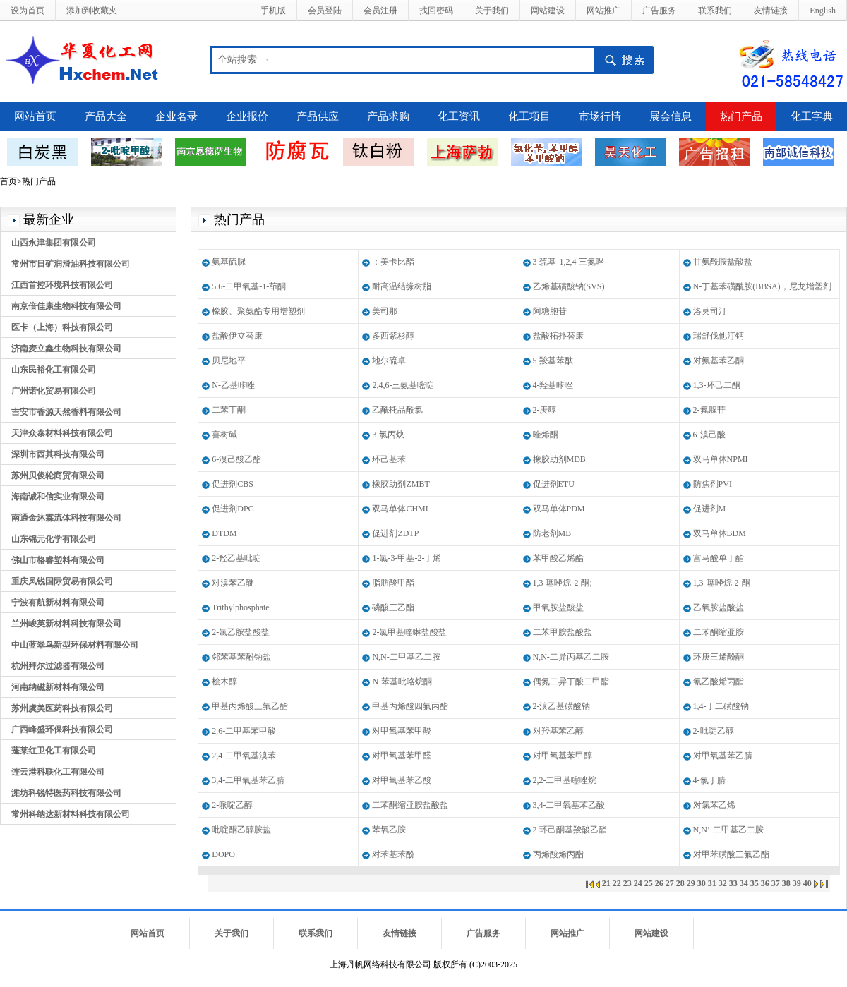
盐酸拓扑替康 (558, 336)
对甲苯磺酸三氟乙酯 (731, 854)
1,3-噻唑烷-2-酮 (721, 583)
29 (691, 883)
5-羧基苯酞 (553, 360)
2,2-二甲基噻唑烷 (565, 780)
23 (627, 883)
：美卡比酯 (393, 262)
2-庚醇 (545, 410)
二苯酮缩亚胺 (718, 632)
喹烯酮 (545, 435)
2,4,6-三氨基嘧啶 (403, 385)
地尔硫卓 (389, 360)
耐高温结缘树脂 (401, 286)
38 (786, 883)
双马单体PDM (559, 509)
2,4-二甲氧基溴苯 (244, 756)
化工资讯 (459, 116)
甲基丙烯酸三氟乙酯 (250, 706)
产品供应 (317, 116)
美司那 (384, 311)
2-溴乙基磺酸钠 (562, 706)
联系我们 (715, 11)
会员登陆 (325, 11)
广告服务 (659, 11)
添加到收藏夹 (91, 11)
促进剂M (709, 509)
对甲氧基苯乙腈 (722, 756)
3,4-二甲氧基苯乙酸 (569, 805)
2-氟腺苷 (709, 410)
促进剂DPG (233, 509)
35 (754, 883)
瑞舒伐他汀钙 (718, 336)
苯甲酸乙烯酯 (558, 558)
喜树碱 (224, 435)
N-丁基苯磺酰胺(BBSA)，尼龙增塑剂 (762, 286)
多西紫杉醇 (393, 336)
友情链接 (771, 11)
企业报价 (247, 116)
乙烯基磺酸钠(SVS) (569, 286)
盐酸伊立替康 (237, 336)
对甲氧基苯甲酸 (401, 731)
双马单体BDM (719, 533)
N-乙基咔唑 (233, 385)
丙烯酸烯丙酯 (558, 854)
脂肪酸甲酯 (393, 583)
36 (765, 883)
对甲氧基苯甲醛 (401, 756)
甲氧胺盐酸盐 (558, 607)
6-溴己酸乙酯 (236, 459)
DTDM (224, 533)
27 (670, 883)
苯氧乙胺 (389, 830)
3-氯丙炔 (388, 435)
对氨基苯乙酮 (718, 360)
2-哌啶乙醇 (232, 805)
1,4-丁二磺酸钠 (721, 706)
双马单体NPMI (720, 459)
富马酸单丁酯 (718, 558)
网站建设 (548, 11)
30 (701, 883)
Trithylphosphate (241, 607)
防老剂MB (552, 533)
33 (733, 883)
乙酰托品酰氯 (397, 410)
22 (617, 883)
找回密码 (436, 11)
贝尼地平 (229, 360)
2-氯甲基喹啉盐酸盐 (409, 632)
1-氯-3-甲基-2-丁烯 (406, 558)
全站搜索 (237, 59)
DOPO (223, 854)
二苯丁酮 (229, 410)
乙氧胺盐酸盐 (718, 607)
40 (807, 883)
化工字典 (812, 116)
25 (648, 883)
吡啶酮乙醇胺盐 (241, 830)
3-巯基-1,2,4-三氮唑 (569, 262)
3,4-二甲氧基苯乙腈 (248, 780)
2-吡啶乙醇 (713, 731)
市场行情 (600, 116)
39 (797, 883)
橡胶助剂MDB (559, 459)
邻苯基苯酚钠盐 (241, 657)
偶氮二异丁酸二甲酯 (571, 681)
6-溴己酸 (709, 435)
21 (606, 883)
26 (659, 883)
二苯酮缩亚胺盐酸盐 (410, 805)
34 (744, 883)
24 (638, 883)
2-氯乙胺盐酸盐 (241, 632)
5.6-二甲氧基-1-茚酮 (249, 286)
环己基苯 (389, 459)
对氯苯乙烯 (714, 805)
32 (723, 883)
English (823, 11)
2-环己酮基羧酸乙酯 (570, 830)
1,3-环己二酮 (716, 385)
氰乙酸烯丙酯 (718, 681)
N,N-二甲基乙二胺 (406, 657)
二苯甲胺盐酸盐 (562, 632)
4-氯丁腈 (709, 780)
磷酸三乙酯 (393, 607)
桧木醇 (224, 681)
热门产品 (741, 116)
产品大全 (106, 116)
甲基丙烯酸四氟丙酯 (410, 706)
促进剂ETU (554, 484)
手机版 (273, 11)
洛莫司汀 (710, 311)
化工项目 (529, 116)
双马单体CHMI (400, 509)
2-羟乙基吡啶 (236, 558)
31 (712, 883)
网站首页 (35, 116)
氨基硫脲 (229, 262)
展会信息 (670, 116)
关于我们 (492, 11)
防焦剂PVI (712, 484)
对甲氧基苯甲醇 (562, 756)
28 (680, 883)
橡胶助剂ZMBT (400, 484)
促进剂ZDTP (395, 533)
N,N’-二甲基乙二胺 (728, 830)
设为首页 (27, 11)
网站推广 (603, 11)
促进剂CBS (232, 484)
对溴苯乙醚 (233, 583)
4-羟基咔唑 (553, 385)
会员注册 (380, 11)
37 (775, 883)
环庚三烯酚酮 (718, 657)
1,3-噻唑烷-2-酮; (562, 583)
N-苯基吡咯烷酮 (402, 681)
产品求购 (388, 116)
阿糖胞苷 (550, 311)
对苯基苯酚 (393, 854)
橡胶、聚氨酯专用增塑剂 (258, 311)
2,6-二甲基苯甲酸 (244, 731)
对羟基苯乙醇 (558, 731)
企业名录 (176, 116)
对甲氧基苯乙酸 (401, 780)
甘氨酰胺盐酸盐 (722, 262)
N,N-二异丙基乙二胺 (571, 657)
